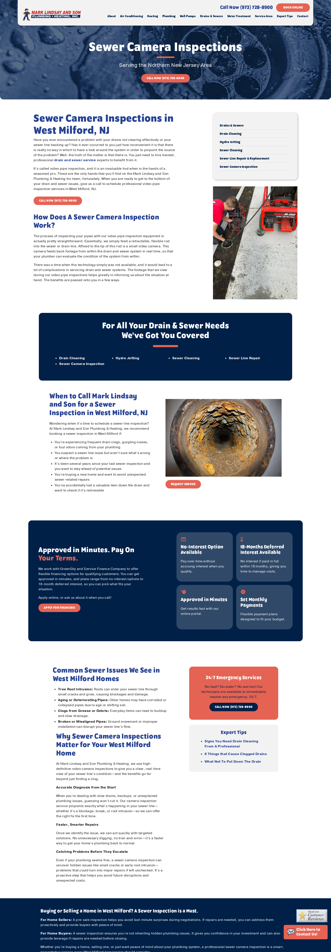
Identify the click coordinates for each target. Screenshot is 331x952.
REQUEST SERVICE (183, 484)
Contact (302, 16)
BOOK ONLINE (293, 7)
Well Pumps (188, 16)
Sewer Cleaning (231, 150)
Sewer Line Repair (244, 358)
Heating (152, 16)
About (111, 16)
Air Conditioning (131, 16)
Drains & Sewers (211, 16)
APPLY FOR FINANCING (59, 607)
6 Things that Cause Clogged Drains (236, 754)
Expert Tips (285, 16)
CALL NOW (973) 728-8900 (165, 78)
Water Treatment (239, 16)
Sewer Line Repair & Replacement (244, 158)
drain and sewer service (75, 160)
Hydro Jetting (230, 142)
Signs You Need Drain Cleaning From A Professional (231, 744)
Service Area (264, 16)
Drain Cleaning (230, 134)
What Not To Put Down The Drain (233, 761)
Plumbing (169, 16)
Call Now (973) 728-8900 (246, 7)
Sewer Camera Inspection (239, 167)
